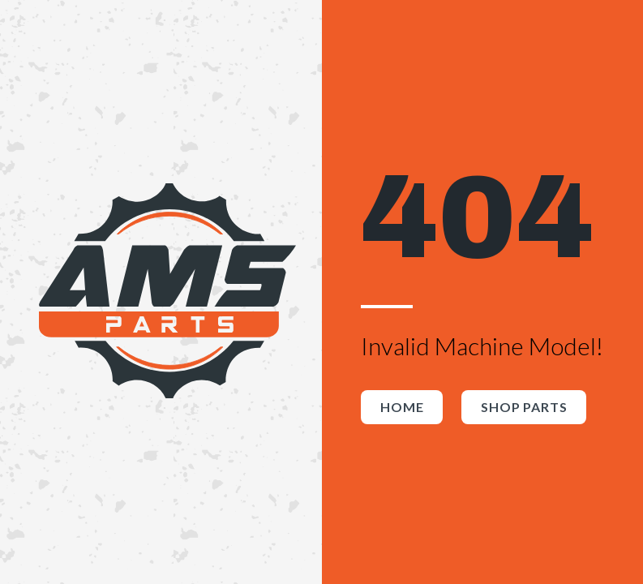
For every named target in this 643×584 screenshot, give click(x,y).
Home (401, 406)
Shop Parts (524, 406)
